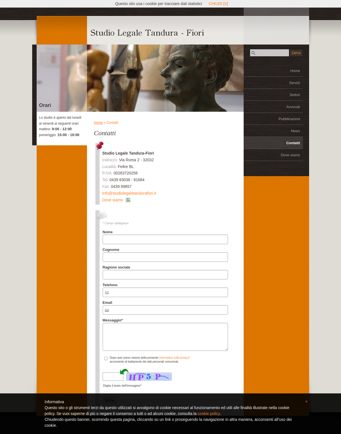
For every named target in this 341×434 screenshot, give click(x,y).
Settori (295, 95)
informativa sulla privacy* (174, 357)
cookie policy (208, 413)
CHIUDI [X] (218, 3)
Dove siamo (290, 155)
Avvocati (293, 107)
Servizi (294, 83)
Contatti (293, 143)
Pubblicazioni (289, 119)
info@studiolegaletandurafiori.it (129, 193)
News (295, 131)
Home (295, 71)
